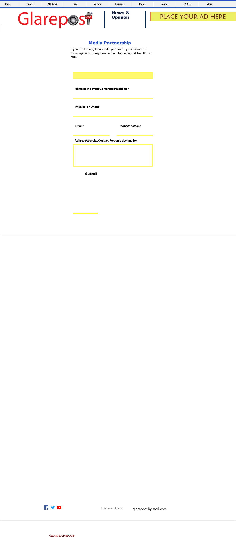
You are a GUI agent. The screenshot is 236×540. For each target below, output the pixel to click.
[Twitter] (53, 507)
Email (78, 125)
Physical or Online (87, 106)
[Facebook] (46, 507)
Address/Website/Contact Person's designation (106, 140)
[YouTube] (59, 507)
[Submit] (91, 173)
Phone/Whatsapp (130, 125)
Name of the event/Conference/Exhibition (102, 88)
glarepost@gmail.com (150, 509)
